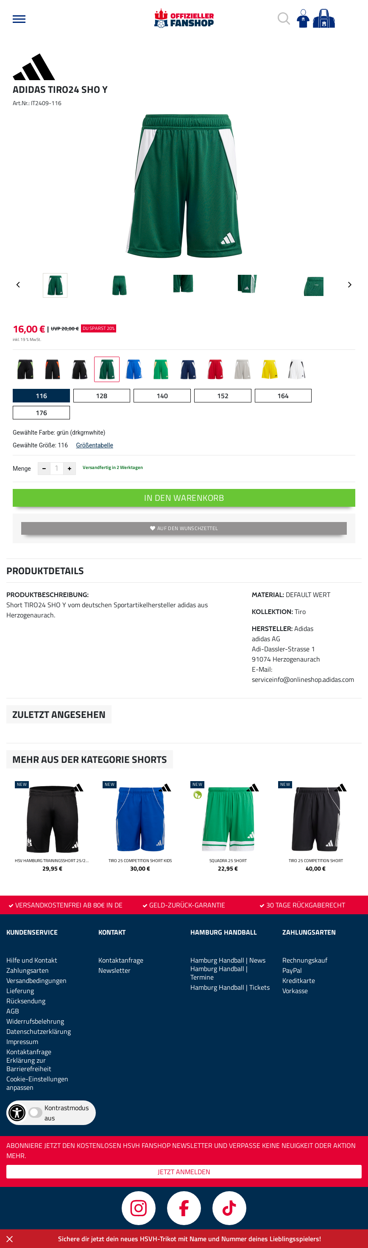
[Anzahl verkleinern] (44, 468)
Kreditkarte (298, 980)
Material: (268, 595)
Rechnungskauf (304, 960)
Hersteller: (272, 629)
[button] (19, 19)
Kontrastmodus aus (67, 1113)
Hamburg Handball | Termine (219, 972)
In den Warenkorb (184, 497)
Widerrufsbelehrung (35, 1021)
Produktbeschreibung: (47, 595)
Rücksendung (25, 1001)
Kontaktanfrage (28, 1051)
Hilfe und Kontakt (31, 960)
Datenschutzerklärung (38, 1031)
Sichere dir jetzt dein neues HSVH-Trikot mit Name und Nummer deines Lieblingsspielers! (189, 1239)
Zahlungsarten (27, 970)
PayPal (292, 970)
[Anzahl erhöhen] (69, 468)
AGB (12, 1011)
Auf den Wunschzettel (184, 528)
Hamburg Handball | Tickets (230, 987)
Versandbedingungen (36, 980)
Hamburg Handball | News (227, 960)
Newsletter (114, 970)
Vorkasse (295, 990)
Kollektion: (272, 612)
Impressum (22, 1041)
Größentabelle (94, 445)
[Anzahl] (56, 468)
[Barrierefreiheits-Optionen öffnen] (17, 1112)
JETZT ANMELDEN (184, 1172)
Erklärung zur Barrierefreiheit (28, 1064)
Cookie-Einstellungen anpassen (37, 1083)
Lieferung (20, 990)
